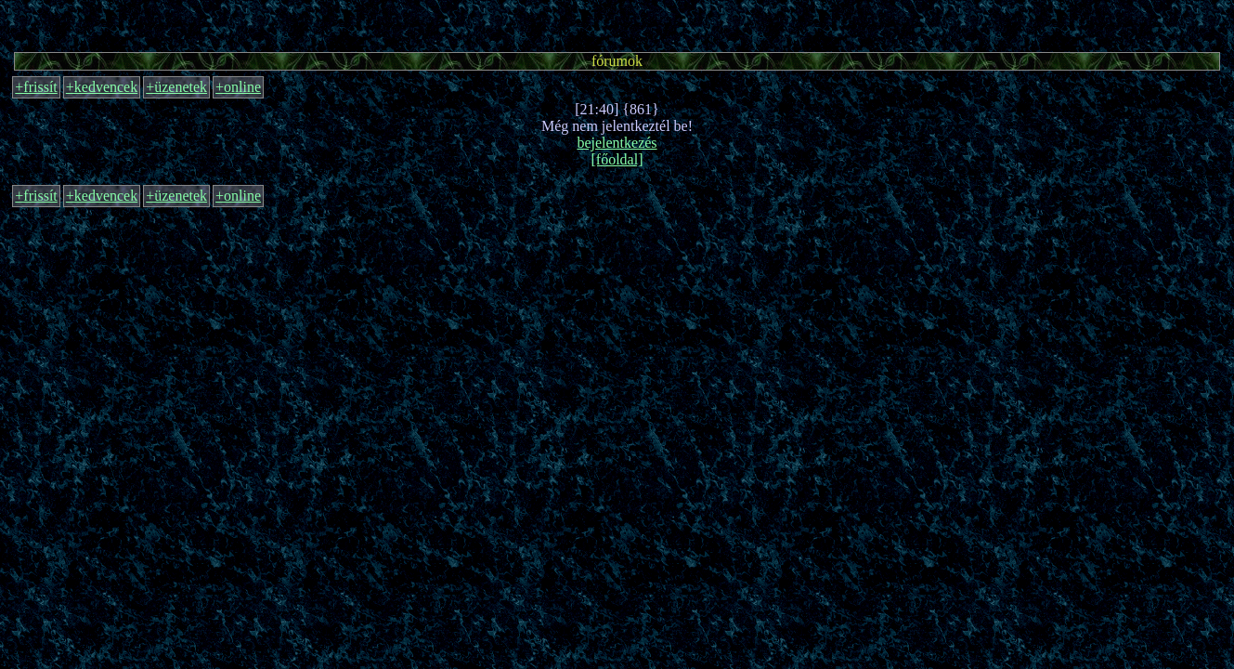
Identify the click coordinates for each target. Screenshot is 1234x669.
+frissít (36, 87)
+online (238, 87)
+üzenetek (176, 87)
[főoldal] (617, 159)
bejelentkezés (616, 143)
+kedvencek (101, 87)
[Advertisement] (617, 23)
